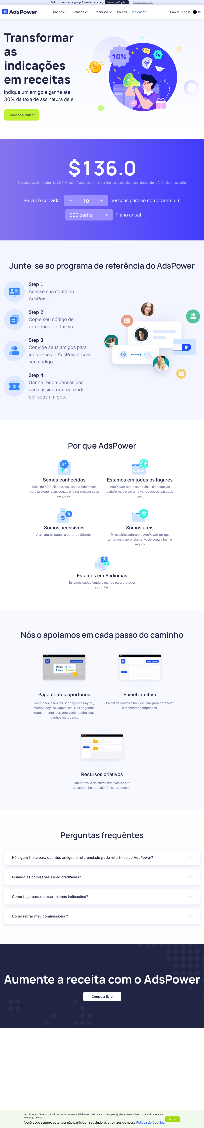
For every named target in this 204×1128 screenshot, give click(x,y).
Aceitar (173, 1119)
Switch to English (116, 2)
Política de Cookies (150, 1122)
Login (186, 12)
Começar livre (102, 996)
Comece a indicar (22, 115)
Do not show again (143, 2)
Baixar (174, 12)
